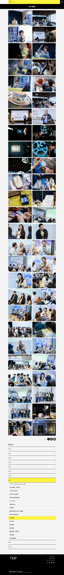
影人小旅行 (12, 501)
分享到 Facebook (48, 439)
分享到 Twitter (51, 439)
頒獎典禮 (12, 535)
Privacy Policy (52, 558)
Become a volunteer (50, 560)
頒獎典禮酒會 (13, 538)
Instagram (54, 563)
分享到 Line (54, 439)
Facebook (47, 563)
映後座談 (12, 507)
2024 (9, 480)
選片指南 (12, 521)
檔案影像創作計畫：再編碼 (16, 511)
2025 (9, 542)
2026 (9, 546)
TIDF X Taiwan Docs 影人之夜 (17, 484)
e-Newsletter (52, 556)
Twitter (50, 563)
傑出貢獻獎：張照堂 (15, 487)
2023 (9, 475)
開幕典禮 (12, 524)
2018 (9, 458)
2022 (9, 471)
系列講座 (12, 518)
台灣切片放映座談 (14, 494)
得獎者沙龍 (12, 504)
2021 (9, 466)
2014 (9, 449)
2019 (9, 462)
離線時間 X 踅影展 (14, 531)
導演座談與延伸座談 (15, 497)
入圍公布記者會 (13, 490)
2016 (9, 453)
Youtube (52, 563)
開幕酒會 (12, 528)
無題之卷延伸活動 (14, 514)
